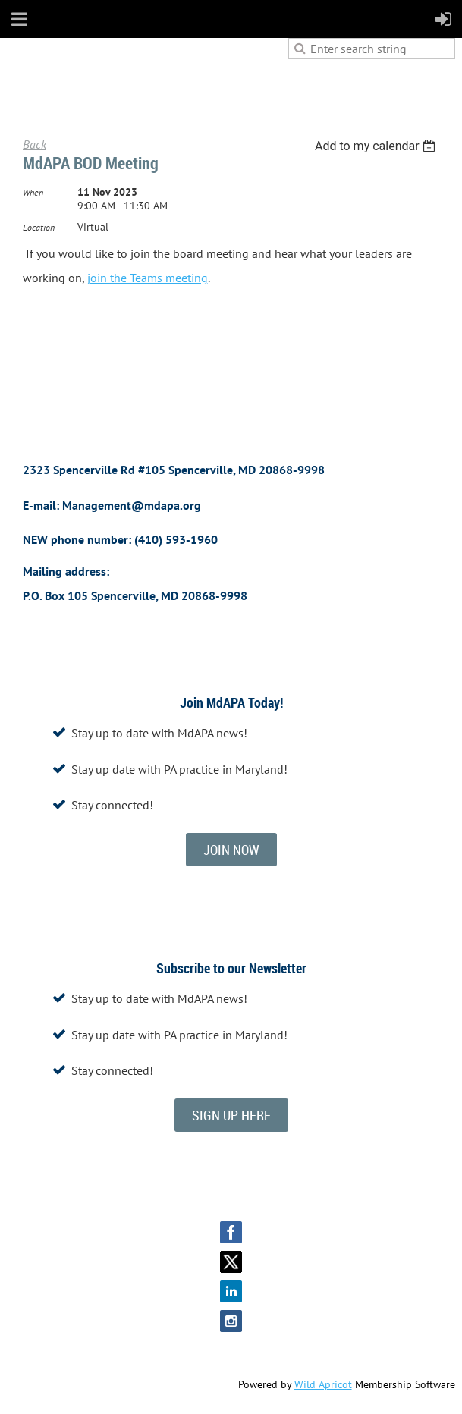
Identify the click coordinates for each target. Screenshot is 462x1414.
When (33, 192)
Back (34, 144)
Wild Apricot (323, 1384)
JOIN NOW (231, 850)
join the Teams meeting (147, 277)
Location (39, 227)
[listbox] (377, 146)
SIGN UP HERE (231, 1115)
